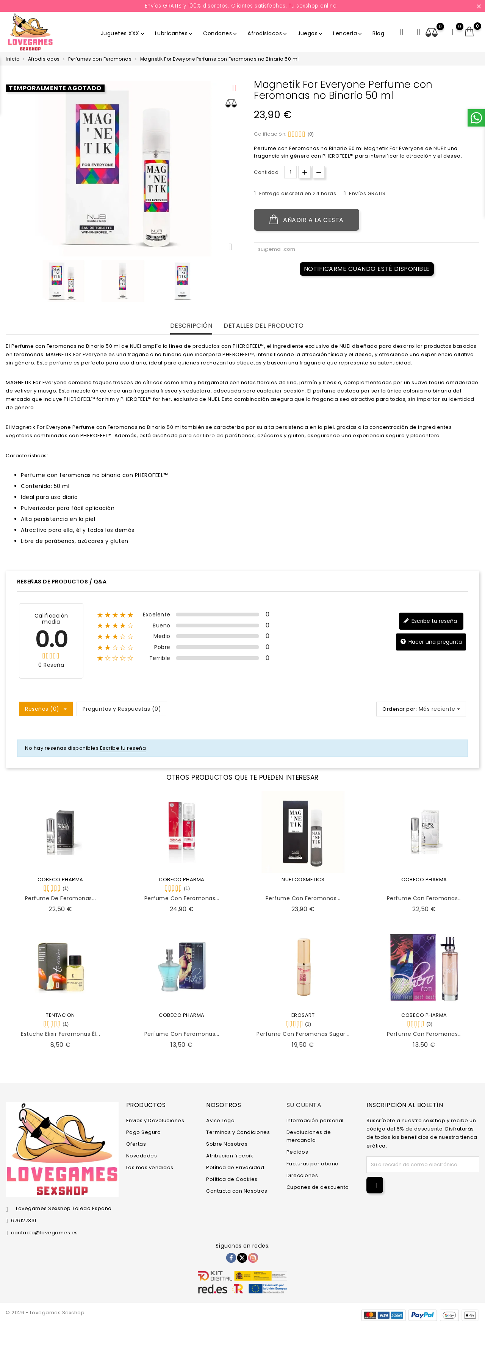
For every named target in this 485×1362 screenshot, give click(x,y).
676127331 (23, 1220)
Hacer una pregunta (431, 642)
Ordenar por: (399, 709)
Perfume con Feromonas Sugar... (303, 1034)
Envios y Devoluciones (155, 1120)
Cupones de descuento (317, 1187)
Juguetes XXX (123, 33)
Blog (378, 33)
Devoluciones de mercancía (308, 1136)
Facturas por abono (312, 1163)
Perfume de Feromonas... (60, 898)
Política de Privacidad (235, 1167)
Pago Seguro (143, 1132)
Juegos (310, 33)
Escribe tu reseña (430, 621)
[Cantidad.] (290, 172)
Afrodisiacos (267, 33)
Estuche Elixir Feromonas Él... (60, 1034)
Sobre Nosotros (226, 1144)
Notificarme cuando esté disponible (367, 268)
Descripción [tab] (191, 326)
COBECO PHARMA (60, 879)
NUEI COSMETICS (303, 879)
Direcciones (302, 1175)
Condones (220, 33)
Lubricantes (174, 33)
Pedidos (297, 1152)
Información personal (315, 1120)
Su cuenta (304, 1105)
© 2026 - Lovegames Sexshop (45, 1312)
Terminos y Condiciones (238, 1132)
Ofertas (136, 1144)
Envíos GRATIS (367, 193)
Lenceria (348, 33)
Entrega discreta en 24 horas (297, 193)
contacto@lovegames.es (44, 1232)
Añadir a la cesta (306, 220)
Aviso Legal (221, 1120)
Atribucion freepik (229, 1155)
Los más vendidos (150, 1167)
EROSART (303, 1015)
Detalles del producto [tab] (264, 326)
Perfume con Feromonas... (181, 898)
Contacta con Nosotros (237, 1191)
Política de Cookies (232, 1179)
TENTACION (60, 1015)
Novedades (141, 1155)
